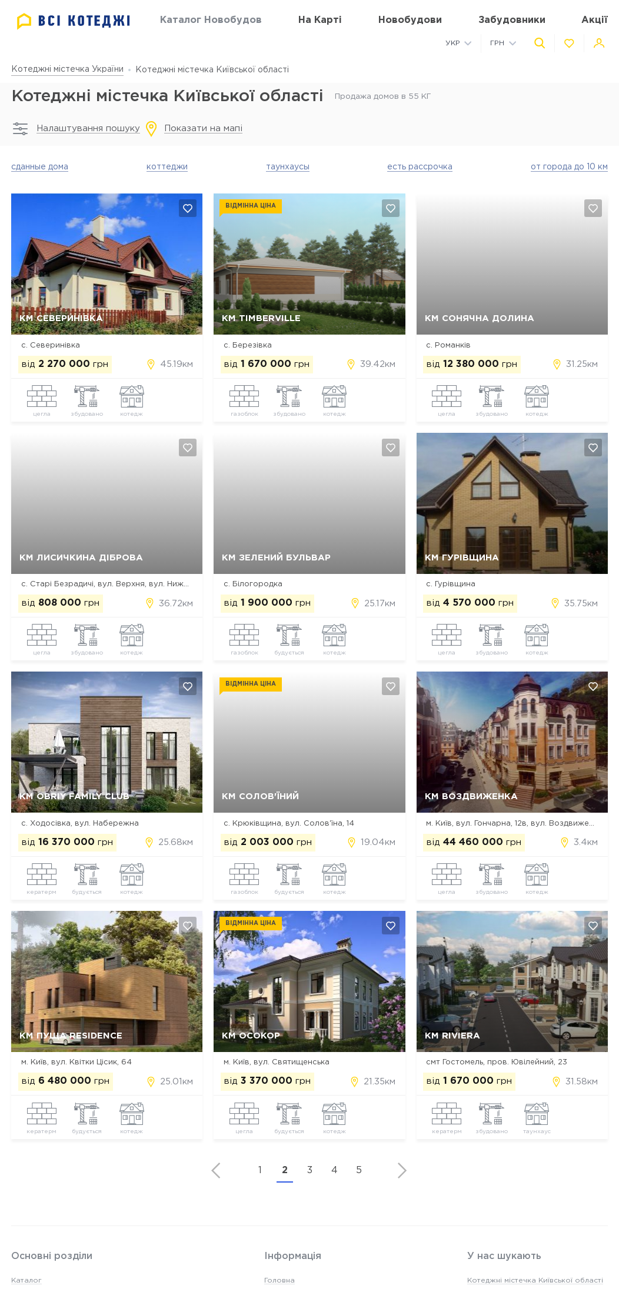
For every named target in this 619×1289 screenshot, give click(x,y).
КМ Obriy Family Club (74, 796)
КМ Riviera (452, 1036)
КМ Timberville (261, 318)
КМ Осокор (251, 1036)
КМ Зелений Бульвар (276, 558)
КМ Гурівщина (462, 558)
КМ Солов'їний (260, 796)
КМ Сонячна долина (479, 318)
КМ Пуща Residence (70, 1036)
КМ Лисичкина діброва (81, 558)
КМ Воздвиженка (471, 796)
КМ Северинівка (61, 318)
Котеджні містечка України (67, 69)
